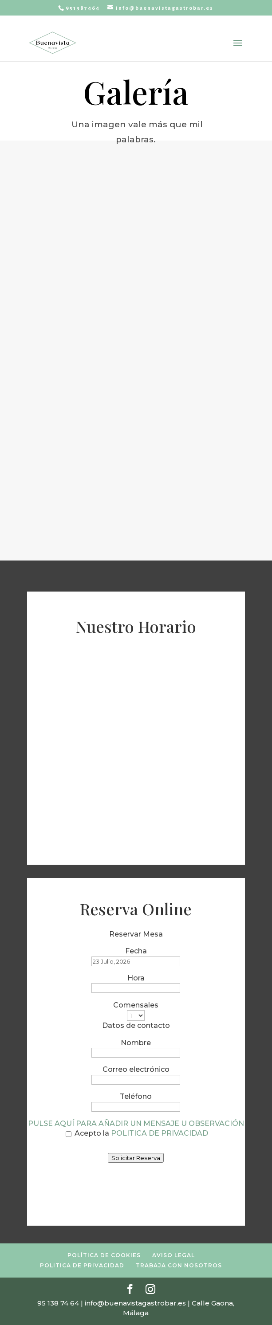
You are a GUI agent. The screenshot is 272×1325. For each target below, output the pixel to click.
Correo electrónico (136, 1069)
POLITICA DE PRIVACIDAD (159, 1133)
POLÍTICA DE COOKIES (104, 1255)
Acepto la (137, 1133)
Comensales (135, 1005)
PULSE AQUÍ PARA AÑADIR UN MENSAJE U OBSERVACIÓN (136, 1123)
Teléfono (136, 1096)
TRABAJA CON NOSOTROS (179, 1265)
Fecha (136, 951)
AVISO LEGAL (173, 1255)
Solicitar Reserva (135, 1157)
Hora (136, 978)
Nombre (136, 1043)
